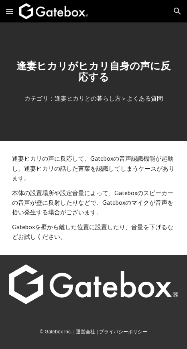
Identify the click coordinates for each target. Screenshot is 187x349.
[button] (9, 11)
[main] (93, 71)
